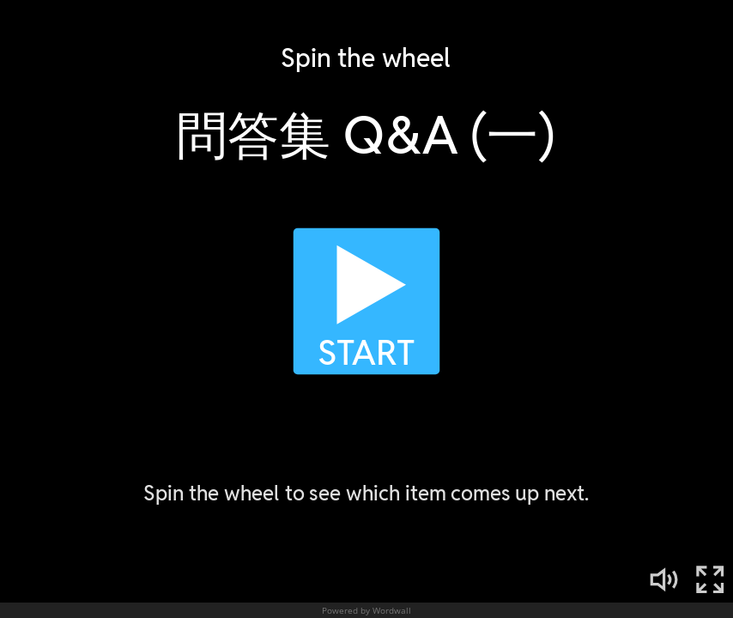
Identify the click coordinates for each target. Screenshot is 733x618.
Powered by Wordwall (366, 610)
